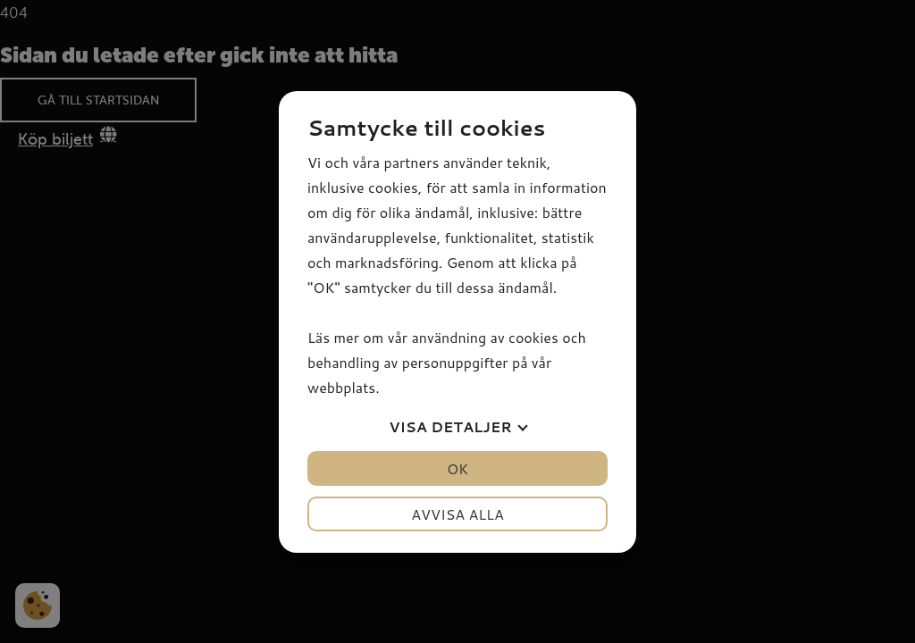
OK (457, 468)
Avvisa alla (457, 514)
